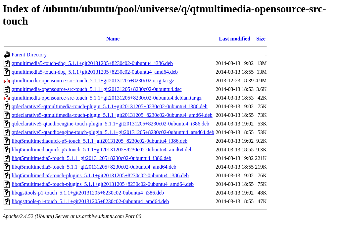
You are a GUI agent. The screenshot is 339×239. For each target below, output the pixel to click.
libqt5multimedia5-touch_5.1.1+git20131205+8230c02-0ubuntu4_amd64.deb (94, 167)
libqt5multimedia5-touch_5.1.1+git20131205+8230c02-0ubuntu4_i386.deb (91, 158)
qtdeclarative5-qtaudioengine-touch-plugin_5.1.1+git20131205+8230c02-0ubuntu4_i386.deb (110, 123)
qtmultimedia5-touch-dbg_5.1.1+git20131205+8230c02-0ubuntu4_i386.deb (92, 63)
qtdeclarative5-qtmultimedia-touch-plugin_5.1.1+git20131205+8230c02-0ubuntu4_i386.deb (110, 106)
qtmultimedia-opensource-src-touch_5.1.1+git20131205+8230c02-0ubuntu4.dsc (97, 89)
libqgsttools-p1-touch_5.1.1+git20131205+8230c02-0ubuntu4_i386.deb (88, 193)
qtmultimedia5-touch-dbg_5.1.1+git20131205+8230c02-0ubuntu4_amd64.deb (95, 72)
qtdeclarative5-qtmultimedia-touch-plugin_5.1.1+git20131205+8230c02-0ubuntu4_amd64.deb (112, 115)
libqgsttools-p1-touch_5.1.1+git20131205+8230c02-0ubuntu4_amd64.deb (90, 201)
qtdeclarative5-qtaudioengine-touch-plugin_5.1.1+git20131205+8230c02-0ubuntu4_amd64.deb (113, 132)
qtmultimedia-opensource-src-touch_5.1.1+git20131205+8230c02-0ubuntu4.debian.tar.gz (107, 98)
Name (113, 38)
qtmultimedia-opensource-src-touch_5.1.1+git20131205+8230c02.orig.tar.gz (93, 80)
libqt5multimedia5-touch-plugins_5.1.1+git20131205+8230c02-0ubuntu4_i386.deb (100, 175)
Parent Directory (29, 54)
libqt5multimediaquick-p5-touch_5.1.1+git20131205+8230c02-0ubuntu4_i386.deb (99, 141)
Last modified (234, 38)
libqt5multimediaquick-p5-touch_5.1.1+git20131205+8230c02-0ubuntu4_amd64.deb (102, 149)
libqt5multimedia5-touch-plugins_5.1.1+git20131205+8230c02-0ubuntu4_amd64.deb (103, 184)
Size (261, 38)
